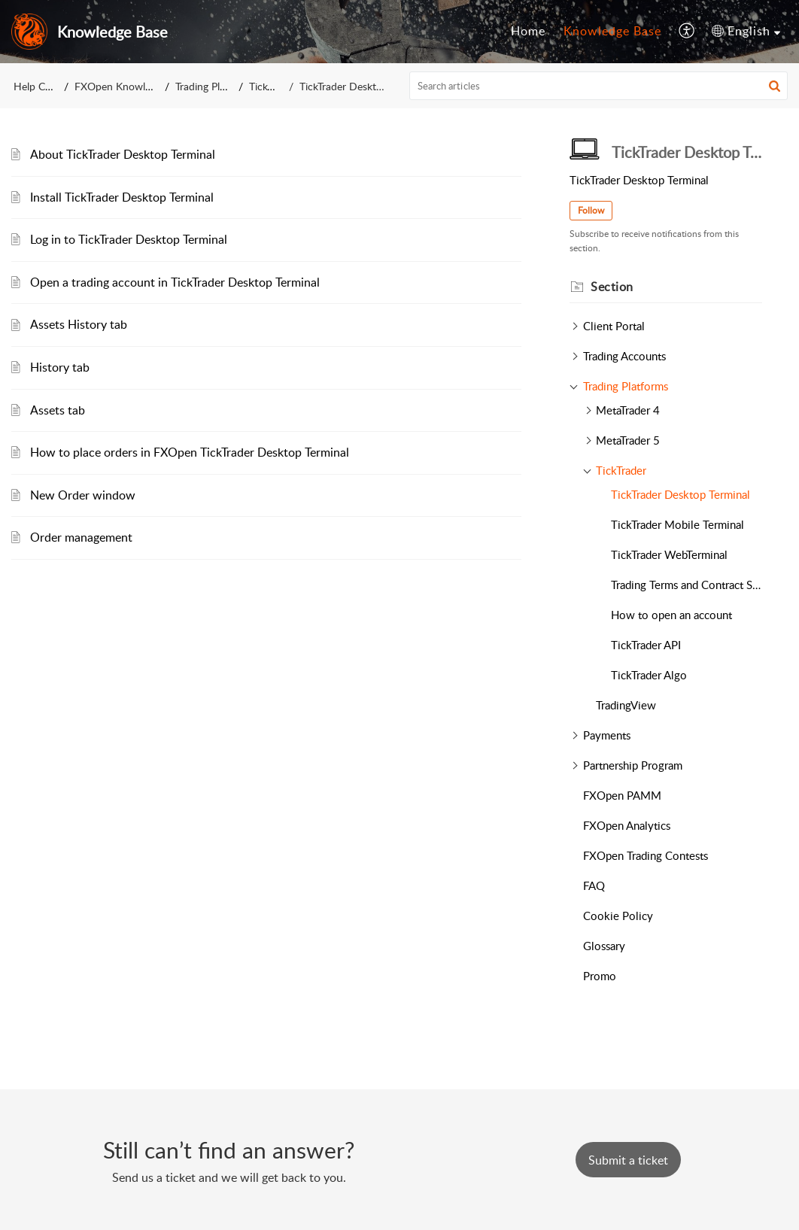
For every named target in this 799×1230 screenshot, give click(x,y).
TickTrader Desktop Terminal (680, 494)
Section (612, 286)
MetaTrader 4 (628, 410)
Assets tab (57, 410)
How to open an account (671, 614)
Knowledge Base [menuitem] (612, 31)
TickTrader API (646, 644)
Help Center (41, 86)
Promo (599, 975)
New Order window (82, 495)
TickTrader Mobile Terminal (677, 524)
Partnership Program (632, 765)
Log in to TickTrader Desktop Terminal (128, 239)
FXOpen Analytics (626, 825)
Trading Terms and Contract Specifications (686, 584)
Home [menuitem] (528, 31)
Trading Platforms (215, 86)
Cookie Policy (618, 915)
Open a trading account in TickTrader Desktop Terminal (175, 282)
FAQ (594, 885)
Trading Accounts (624, 355)
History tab (60, 367)
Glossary (604, 945)
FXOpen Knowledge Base (133, 86)
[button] (774, 86)
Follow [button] (591, 210)
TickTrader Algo (649, 674)
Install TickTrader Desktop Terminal (122, 197)
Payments (606, 735)
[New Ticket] (628, 1160)
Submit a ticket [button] (628, 1160)
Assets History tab (78, 324)
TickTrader (272, 86)
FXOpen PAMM (622, 795)
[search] (598, 85)
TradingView (626, 704)
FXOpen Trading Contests (645, 855)
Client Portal (614, 325)
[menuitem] (528, 31)
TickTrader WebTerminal (669, 554)
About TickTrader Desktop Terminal (122, 154)
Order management (81, 537)
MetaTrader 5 (628, 440)
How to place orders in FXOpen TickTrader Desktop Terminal (189, 452)
